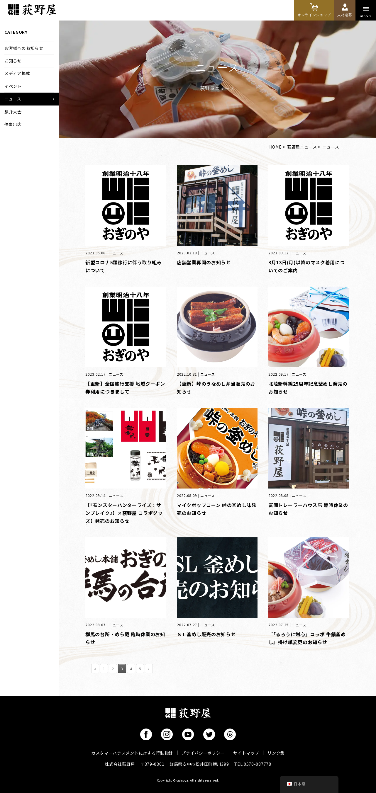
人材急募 (344, 15)
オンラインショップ (314, 15)
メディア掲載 (17, 73)
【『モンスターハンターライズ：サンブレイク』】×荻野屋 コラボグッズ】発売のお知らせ (124, 512)
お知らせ (13, 61)
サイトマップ (246, 753)
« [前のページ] (95, 668)
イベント (13, 86)
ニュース (12, 99)
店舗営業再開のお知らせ (204, 262)
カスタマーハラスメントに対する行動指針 (132, 753)
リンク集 (276, 753)
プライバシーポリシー (203, 753)
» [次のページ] (149, 668)
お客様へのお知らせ (23, 48)
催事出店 (13, 124)
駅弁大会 (13, 112)
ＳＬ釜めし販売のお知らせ (206, 634)
